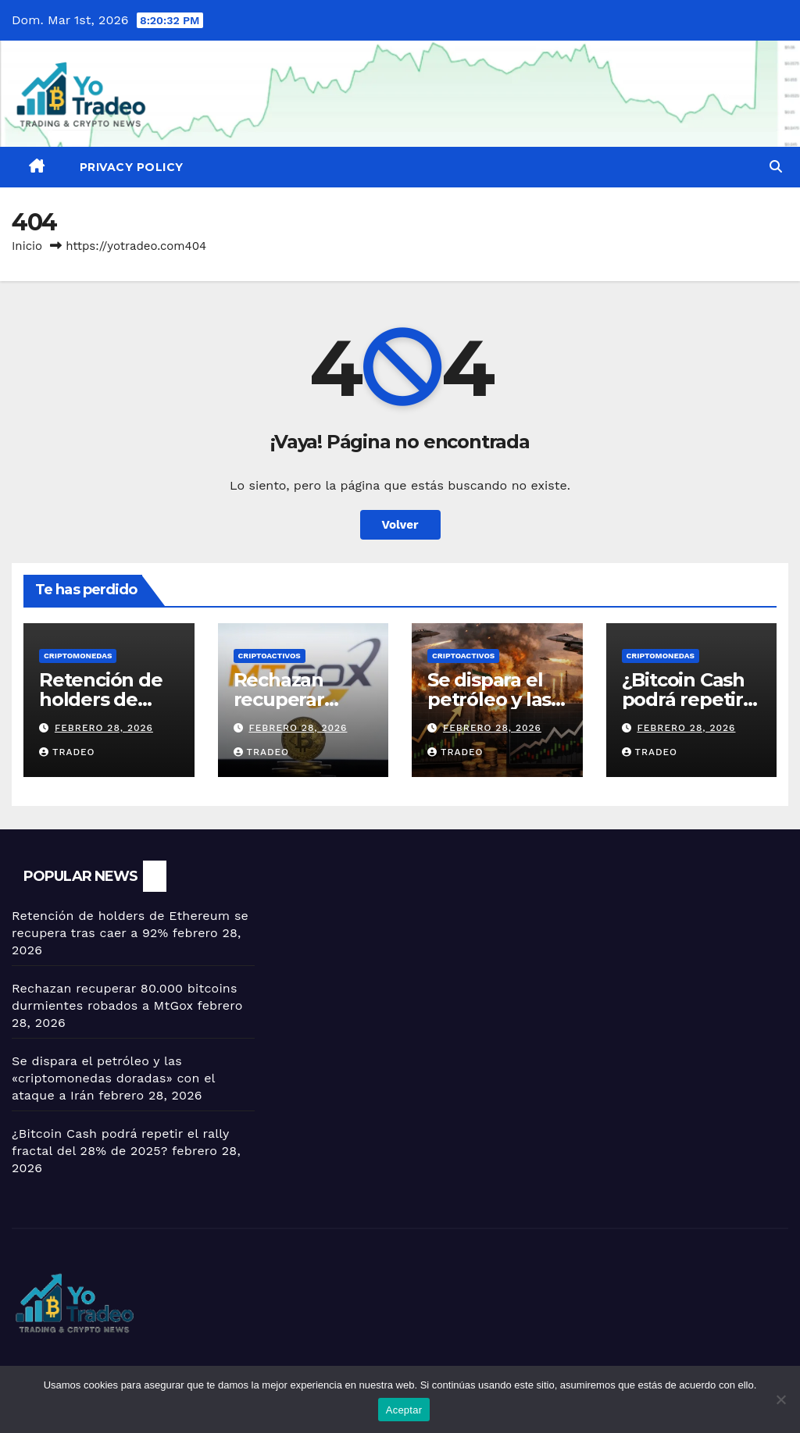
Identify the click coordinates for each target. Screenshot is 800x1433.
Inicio (27, 246)
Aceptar (404, 1410)
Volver (400, 525)
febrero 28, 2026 (104, 727)
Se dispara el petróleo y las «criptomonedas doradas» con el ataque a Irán (113, 1078)
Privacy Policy (132, 167)
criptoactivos (269, 655)
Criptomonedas (78, 655)
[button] (776, 166)
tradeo (67, 752)
